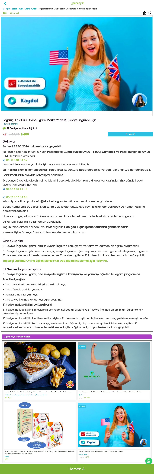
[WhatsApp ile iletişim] (148, 461)
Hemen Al (77, 469)
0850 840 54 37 (16, 160)
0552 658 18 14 (16, 189)
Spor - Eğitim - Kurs (14, 9)
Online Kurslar (30, 9)
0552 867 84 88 (16, 197)
